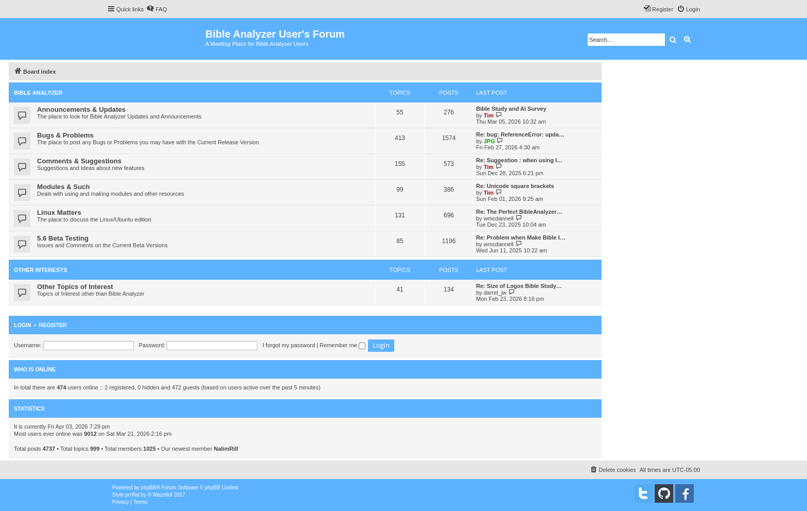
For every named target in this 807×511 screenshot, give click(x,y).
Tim (489, 115)
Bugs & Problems (65, 135)
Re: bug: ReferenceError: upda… (520, 134)
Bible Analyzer (38, 93)
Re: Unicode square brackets (515, 186)
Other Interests (40, 270)
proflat (132, 495)
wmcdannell (499, 218)
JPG (489, 141)
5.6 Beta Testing (63, 238)
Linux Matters (59, 212)
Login (22, 325)
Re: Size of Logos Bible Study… (519, 286)
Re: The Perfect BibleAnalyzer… (519, 212)
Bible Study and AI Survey (511, 109)
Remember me (342, 345)
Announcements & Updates (81, 109)
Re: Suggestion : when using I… (519, 160)
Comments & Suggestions (79, 161)
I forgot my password (288, 345)
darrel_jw (495, 292)
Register (53, 325)
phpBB (148, 487)
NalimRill (226, 449)
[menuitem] (156, 9)
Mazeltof (162, 495)
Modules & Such (63, 187)
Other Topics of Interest (75, 287)
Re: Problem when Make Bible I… (521, 237)
